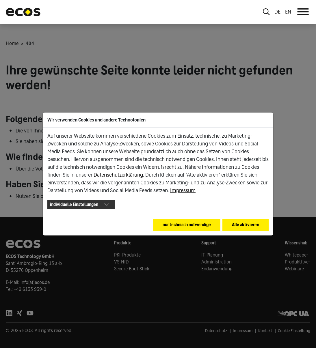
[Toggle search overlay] (266, 11)
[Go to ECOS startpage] (23, 11)
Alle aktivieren (245, 224)
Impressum (183, 190)
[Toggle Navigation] (303, 12)
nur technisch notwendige (187, 224)
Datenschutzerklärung (118, 175)
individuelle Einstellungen (74, 204)
